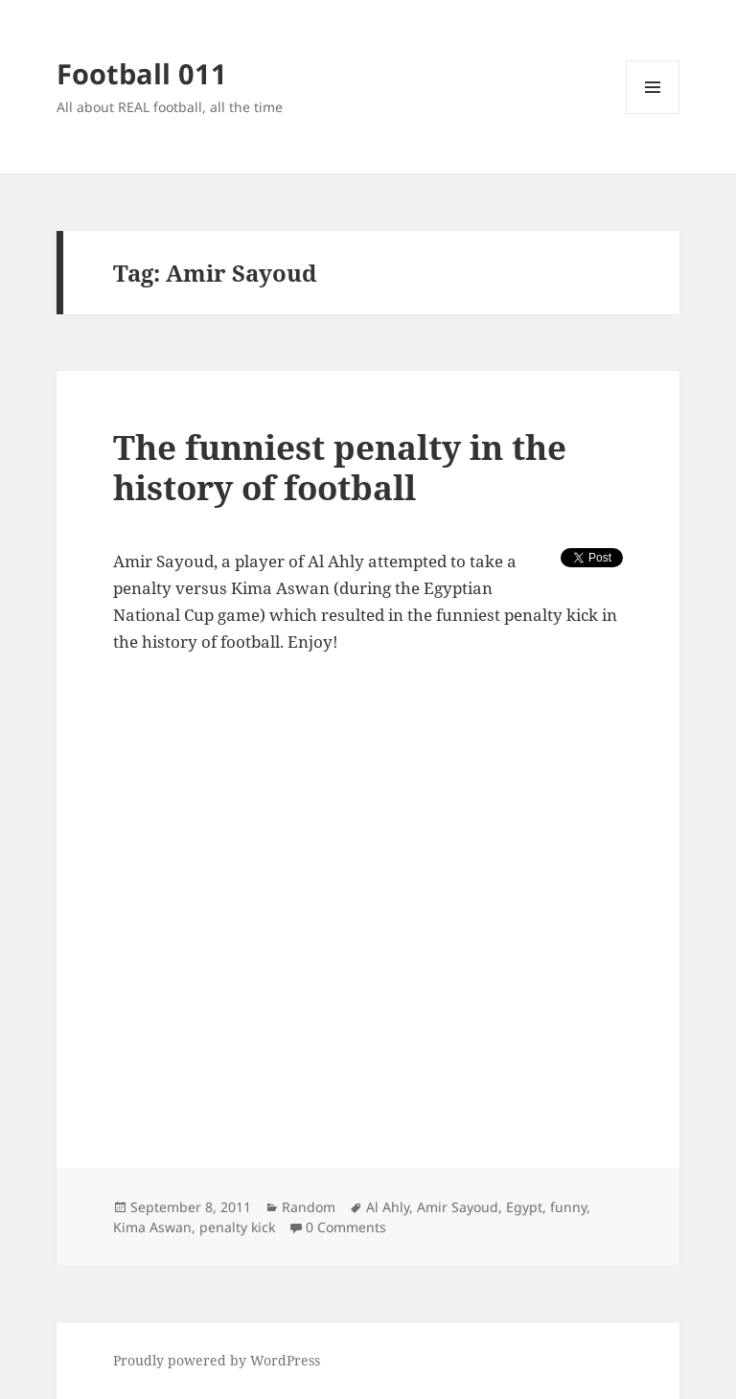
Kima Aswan (152, 1227)
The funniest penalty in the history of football (339, 467)
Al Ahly (387, 1207)
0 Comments (346, 1227)
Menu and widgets (653, 113)
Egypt (524, 1207)
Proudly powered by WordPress (216, 1360)
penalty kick (237, 1227)
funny (568, 1207)
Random (308, 1207)
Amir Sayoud (457, 1207)
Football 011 (142, 73)
